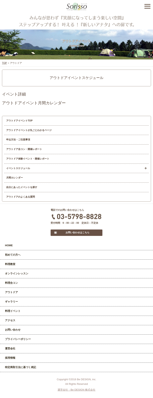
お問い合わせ (13, 329)
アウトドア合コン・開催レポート (24, 149)
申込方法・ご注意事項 (18, 139)
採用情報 (10, 357)
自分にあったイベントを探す (21, 187)
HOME (9, 245)
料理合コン (11, 282)
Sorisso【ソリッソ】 (76, 7)
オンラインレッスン (16, 273)
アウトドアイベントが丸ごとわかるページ (29, 130)
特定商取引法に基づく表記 (20, 367)
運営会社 (10, 348)
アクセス (10, 320)
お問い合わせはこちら (77, 232)
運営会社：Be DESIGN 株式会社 (76, 389)
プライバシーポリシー (18, 339)
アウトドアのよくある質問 (20, 196)
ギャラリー (11, 301)
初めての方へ (13, 254)
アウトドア (11, 292)
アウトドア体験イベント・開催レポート (27, 158)
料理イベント (13, 310)
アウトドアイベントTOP (19, 120)
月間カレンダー (14, 177)
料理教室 (10, 264)
